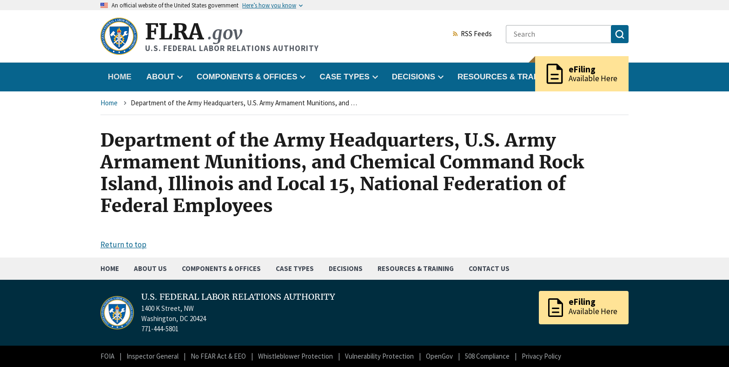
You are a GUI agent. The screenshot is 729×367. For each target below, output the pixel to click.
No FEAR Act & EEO (218, 356)
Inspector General (152, 356)
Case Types (295, 268)
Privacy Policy (541, 356)
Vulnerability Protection (379, 356)
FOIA (107, 356)
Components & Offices (221, 268)
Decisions (346, 268)
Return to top (123, 244)
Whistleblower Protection (295, 356)
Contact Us (489, 268)
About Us (150, 268)
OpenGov (439, 356)
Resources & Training (416, 268)
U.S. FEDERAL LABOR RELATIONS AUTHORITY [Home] (238, 297)
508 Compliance (487, 356)
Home (120, 76)
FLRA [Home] (193, 31)
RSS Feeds (472, 34)
